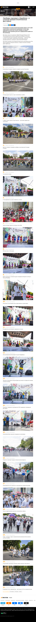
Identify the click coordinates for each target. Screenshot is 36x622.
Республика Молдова (20, 600)
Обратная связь (32, 610)
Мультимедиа (12, 591)
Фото (4, 591)
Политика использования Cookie (6, 610)
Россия (26, 600)
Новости (20, 591)
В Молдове (16, 591)
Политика (2, 600)
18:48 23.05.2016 (5, 23)
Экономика (7, 600)
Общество (7, 591)
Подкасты (31, 600)
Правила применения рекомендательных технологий (20, 610)
